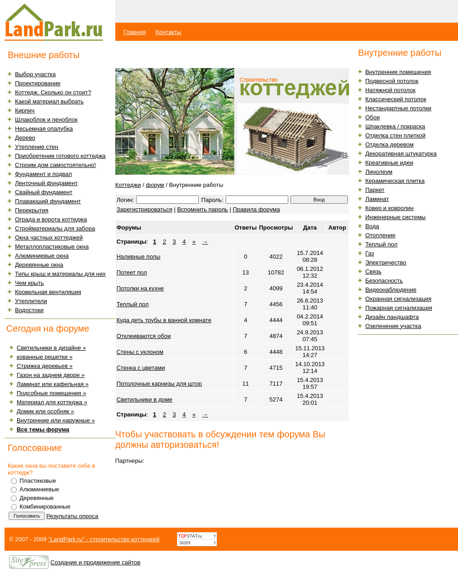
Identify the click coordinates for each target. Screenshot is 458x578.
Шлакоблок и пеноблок (46, 119)
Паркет (374, 189)
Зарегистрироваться (144, 209)
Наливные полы (139, 256)
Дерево (25, 137)
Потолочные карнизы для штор (159, 383)
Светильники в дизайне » (51, 347)
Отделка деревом (389, 144)
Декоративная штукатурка (401, 153)
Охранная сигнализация (398, 298)
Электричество (385, 262)
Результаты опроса (72, 516)
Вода (372, 226)
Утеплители (31, 301)
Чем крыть (29, 282)
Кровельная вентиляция (48, 292)
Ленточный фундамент (46, 183)
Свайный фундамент (43, 192)
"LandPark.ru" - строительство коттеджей (103, 539)
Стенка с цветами (141, 367)
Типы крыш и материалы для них (60, 273)
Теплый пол (133, 304)
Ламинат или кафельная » (53, 384)
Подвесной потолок (392, 81)
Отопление (380, 235)
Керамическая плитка (395, 180)
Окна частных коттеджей (49, 237)
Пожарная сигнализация (398, 307)
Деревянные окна (39, 264)
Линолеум (379, 171)
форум (155, 184)
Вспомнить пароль (202, 209)
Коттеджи (128, 184)
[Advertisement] (221, 54)
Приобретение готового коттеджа (60, 155)
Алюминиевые (39, 489)
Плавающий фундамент (48, 201)
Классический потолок (395, 99)
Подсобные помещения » (51, 393)
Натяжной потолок (390, 90)
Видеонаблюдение (391, 289)
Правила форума (256, 209)
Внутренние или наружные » (56, 420)
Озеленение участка (393, 326)
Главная (134, 32)
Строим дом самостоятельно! (55, 165)
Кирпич (24, 110)
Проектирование (37, 83)
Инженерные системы (395, 217)
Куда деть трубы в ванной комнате (164, 320)
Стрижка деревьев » (45, 365)
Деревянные (37, 498)
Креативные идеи (389, 162)
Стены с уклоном (140, 351)
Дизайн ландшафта (392, 316)
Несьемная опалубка (44, 128)
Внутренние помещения (398, 72)
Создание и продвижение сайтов (95, 562)
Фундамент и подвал (43, 174)
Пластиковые (38, 480)
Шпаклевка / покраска (395, 126)
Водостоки (29, 310)
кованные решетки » (45, 356)
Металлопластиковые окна (52, 246)
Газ (369, 253)
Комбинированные (45, 506)
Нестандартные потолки (398, 108)
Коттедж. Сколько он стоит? (53, 92)
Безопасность (384, 280)
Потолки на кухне (140, 288)
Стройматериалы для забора (55, 228)
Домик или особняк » (45, 411)
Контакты (168, 32)
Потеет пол (132, 272)
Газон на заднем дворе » (51, 375)
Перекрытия (32, 210)
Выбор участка (35, 74)
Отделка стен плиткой (395, 135)
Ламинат (377, 199)
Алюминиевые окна (42, 255)
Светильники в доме (144, 399)
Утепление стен (36, 146)
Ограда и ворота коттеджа (51, 219)
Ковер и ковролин (389, 208)
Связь (373, 271)
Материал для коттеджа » (52, 402)
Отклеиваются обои (144, 336)
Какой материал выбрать (49, 101)
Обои (372, 117)
